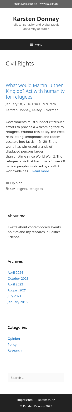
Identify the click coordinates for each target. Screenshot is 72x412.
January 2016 (18, 302)
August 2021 (17, 290)
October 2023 (18, 278)
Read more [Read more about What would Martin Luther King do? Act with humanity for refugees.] (40, 171)
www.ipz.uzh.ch (49, 3)
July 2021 (15, 296)
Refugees (36, 188)
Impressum (25, 400)
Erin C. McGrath (44, 104)
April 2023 (15, 284)
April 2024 (15, 272)
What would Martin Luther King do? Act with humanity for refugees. (35, 91)
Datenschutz (46, 400)
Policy (12, 344)
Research (15, 350)
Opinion (16, 183)
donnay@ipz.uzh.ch (25, 3)
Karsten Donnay (36, 19)
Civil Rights (18, 188)
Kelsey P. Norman (45, 110)
